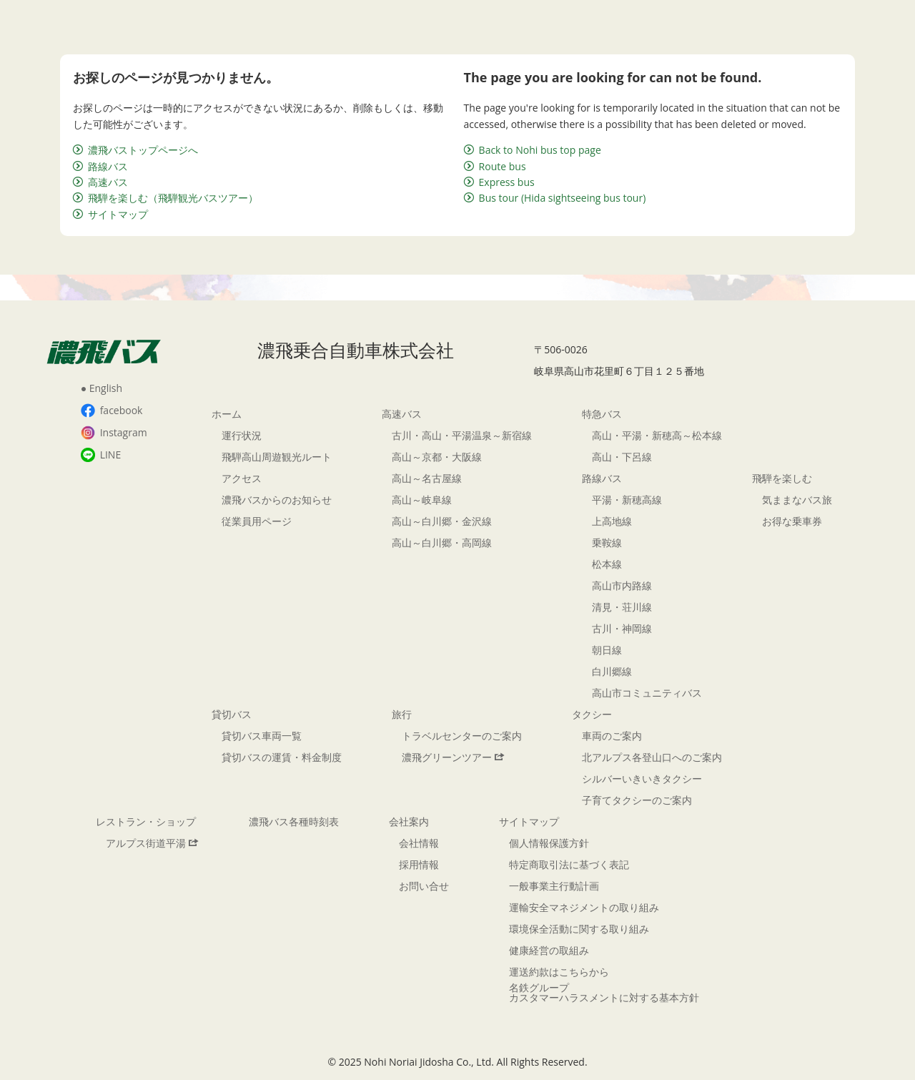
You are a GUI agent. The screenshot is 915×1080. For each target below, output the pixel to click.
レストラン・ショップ (146, 821)
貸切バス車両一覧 (262, 735)
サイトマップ (110, 214)
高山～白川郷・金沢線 (442, 521)
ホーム (227, 414)
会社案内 (409, 821)
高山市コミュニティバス (647, 692)
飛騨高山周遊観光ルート (277, 456)
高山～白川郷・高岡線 (442, 542)
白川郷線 (612, 671)
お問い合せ (424, 886)
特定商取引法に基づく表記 (569, 864)
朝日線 (607, 650)
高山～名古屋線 (427, 478)
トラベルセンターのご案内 (462, 735)
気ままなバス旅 (797, 499)
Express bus (499, 182)
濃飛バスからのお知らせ (277, 499)
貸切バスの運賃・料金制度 (282, 757)
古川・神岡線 (622, 628)
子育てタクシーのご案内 (637, 800)
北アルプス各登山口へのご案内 (652, 757)
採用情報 (419, 864)
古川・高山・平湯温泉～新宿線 (462, 435)
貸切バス (232, 714)
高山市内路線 (622, 585)
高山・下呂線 (622, 456)
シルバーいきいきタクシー (642, 778)
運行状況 (242, 435)
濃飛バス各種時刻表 (294, 821)
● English (101, 388)
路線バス (100, 166)
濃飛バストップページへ (135, 150)
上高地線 (612, 521)
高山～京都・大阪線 (437, 456)
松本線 (607, 564)
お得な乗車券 (792, 521)
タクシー (592, 714)
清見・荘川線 (622, 607)
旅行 (402, 714)
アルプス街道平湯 (152, 843)
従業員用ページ (257, 521)
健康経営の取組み (549, 950)
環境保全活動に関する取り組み (579, 929)
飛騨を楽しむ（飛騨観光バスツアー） (165, 198)
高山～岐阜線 (422, 499)
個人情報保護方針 (549, 843)
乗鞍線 (607, 542)
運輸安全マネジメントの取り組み (584, 907)
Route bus (495, 166)
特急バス (602, 414)
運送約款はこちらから (559, 971)
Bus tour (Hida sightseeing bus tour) (555, 198)
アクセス (242, 478)
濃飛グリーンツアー (453, 757)
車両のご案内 (612, 735)
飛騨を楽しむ (782, 478)
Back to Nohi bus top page (532, 150)
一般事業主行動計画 (554, 886)
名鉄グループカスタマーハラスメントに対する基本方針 (604, 992)
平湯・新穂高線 (627, 499)
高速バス (100, 182)
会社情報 (419, 843)
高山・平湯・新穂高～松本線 (657, 435)
